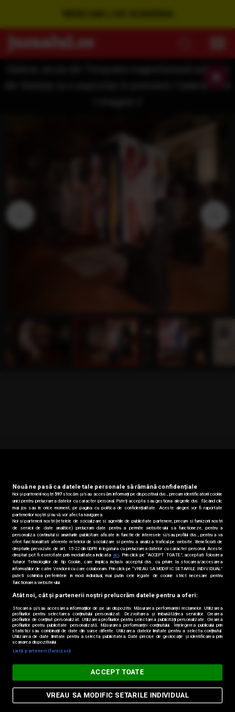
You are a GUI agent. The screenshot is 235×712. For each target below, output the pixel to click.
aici (116, 555)
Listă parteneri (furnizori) (42, 651)
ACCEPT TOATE (117, 672)
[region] (117, 580)
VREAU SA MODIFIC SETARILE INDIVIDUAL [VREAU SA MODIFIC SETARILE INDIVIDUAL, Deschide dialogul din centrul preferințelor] (117, 695)
